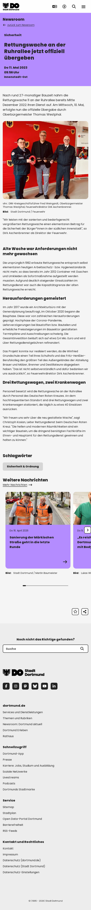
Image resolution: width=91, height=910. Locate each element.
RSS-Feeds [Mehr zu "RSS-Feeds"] (10, 831)
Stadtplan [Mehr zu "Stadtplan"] (9, 813)
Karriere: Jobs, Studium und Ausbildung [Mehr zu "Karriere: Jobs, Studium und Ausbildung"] (28, 766)
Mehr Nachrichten (17, 485)
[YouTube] (44, 686)
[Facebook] (6, 686)
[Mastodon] (25, 686)
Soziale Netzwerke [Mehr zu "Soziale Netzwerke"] (15, 772)
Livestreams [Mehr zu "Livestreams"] (11, 777)
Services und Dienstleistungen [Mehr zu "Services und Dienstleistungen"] (23, 712)
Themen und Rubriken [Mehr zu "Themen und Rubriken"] (17, 718)
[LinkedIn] (54, 686)
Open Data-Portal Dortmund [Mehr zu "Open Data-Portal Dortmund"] (22, 819)
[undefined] (87, 530)
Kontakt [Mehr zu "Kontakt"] (8, 848)
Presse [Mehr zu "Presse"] (7, 760)
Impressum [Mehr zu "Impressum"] (10, 854)
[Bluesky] (34, 686)
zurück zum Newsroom (19, 25)
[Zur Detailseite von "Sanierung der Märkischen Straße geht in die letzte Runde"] (37, 530)
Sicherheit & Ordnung (23, 466)
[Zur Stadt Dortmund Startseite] (11, 6)
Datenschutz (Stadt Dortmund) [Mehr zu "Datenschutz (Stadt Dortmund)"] (24, 866)
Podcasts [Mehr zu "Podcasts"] (9, 783)
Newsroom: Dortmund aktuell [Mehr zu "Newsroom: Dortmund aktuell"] (22, 724)
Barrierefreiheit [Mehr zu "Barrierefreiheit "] (13, 825)
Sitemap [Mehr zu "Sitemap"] (8, 807)
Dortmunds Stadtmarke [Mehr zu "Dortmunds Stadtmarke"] (19, 789)
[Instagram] (15, 686)
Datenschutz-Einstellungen (21, 872)
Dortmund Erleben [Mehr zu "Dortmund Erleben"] (15, 730)
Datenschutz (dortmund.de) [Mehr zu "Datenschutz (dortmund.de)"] (22, 860)
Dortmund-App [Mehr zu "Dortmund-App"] (13, 754)
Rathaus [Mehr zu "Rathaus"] (8, 736)
